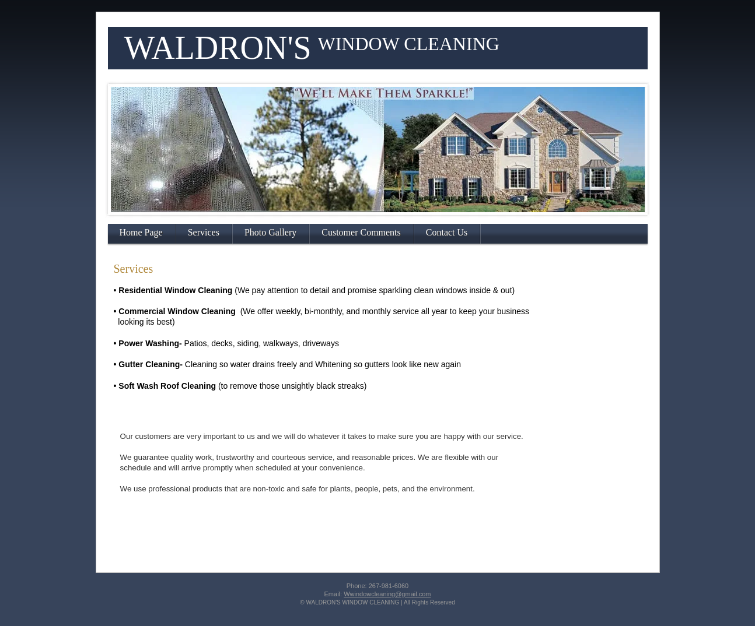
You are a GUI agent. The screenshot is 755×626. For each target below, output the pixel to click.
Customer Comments (361, 232)
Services (203, 232)
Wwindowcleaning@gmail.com (387, 593)
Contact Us (447, 232)
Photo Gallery (270, 232)
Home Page (141, 232)
